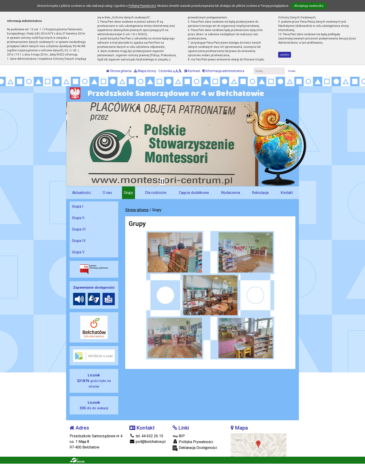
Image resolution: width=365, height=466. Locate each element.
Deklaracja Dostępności (194, 448)
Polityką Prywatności (142, 5)
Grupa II (78, 218)
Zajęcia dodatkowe (194, 192)
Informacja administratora (223, 71)
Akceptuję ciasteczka (308, 5)
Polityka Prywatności (192, 441)
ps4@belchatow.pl (147, 441)
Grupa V (78, 252)
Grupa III (79, 229)
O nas (107, 192)
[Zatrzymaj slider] (162, 181)
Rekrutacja (260, 192)
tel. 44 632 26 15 (146, 436)
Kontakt (287, 192)
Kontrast (192, 71)
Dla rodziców (155, 192)
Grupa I (77, 206)
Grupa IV (79, 240)
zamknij (284, 54)
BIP (178, 436)
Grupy (128, 192)
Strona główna (119, 71)
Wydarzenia (230, 192)
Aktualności (81, 192)
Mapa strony (145, 71)
